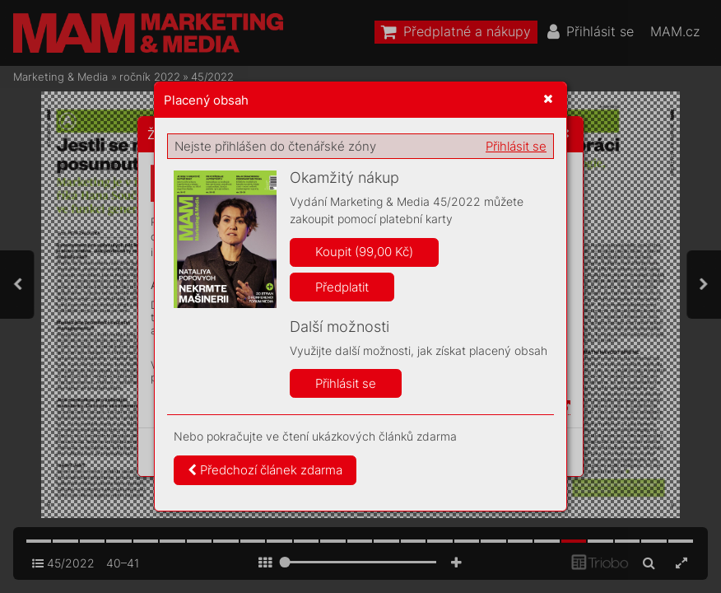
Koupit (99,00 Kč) (364, 251)
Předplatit (342, 287)
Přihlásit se (516, 146)
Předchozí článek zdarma (265, 470)
